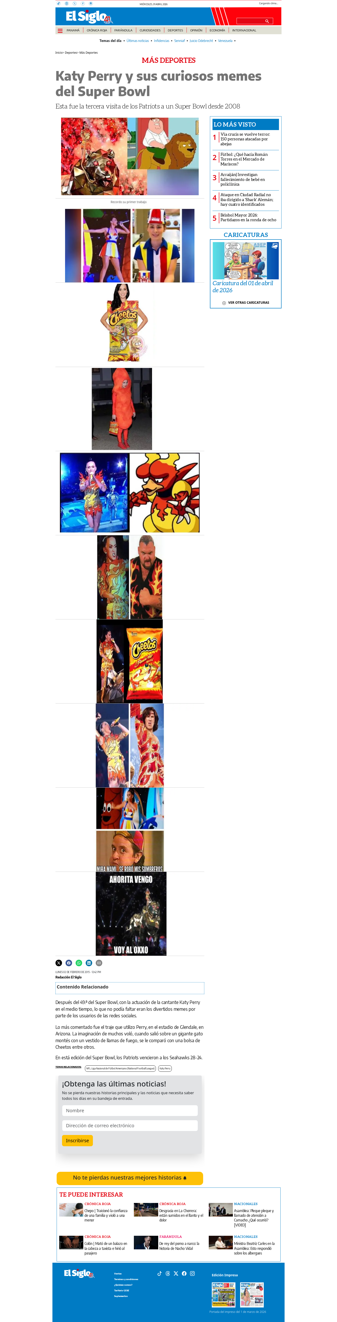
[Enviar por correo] (99, 962)
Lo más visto (235, 124)
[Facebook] (85, 4)
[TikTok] (61, 4)
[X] (77, 4)
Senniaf (179, 41)
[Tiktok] (159, 1273)
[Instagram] (92, 4)
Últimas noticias (138, 41)
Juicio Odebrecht (201, 41)
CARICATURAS (246, 234)
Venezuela (225, 41)
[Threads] (69, 4)
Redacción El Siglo (68, 977)
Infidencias (161, 41)
